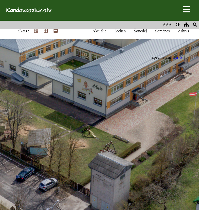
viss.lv (177, 57)
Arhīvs (183, 31)
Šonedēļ (140, 31)
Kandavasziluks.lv (28, 10)
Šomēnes (162, 31)
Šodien (120, 31)
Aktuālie (99, 31)
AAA (167, 25)
